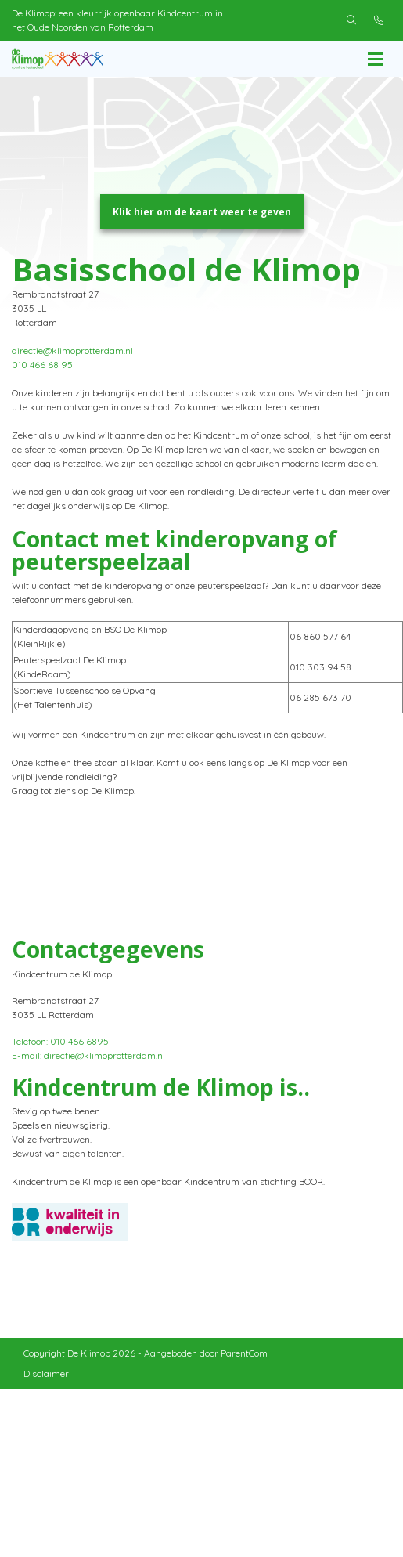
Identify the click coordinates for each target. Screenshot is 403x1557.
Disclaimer (46, 1387)
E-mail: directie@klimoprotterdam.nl (88, 1069)
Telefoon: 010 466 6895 (60, 1055)
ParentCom (244, 1367)
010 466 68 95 (42, 379)
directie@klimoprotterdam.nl (72, 364)
